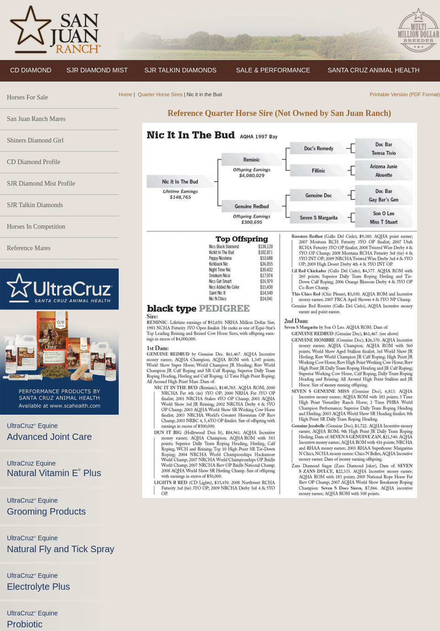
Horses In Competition (36, 226)
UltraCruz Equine (54, 469)
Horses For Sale (27, 97)
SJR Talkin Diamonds (35, 205)
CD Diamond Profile (33, 162)
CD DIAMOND (30, 70)
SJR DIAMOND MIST (97, 70)
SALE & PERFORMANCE (273, 70)
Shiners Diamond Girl (35, 140)
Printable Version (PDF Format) (405, 94)
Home (125, 94)
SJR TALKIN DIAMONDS (180, 70)
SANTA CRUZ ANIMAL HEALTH (373, 70)
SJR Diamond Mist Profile (41, 183)
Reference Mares (28, 248)
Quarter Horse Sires (160, 94)
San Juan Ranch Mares (36, 118)
